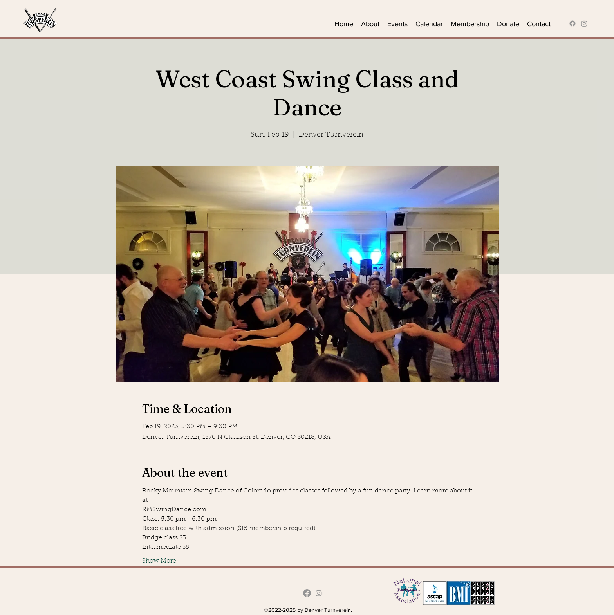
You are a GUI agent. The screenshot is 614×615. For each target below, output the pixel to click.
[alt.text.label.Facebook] (572, 23)
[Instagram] (584, 23)
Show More (159, 561)
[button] (370, 23)
